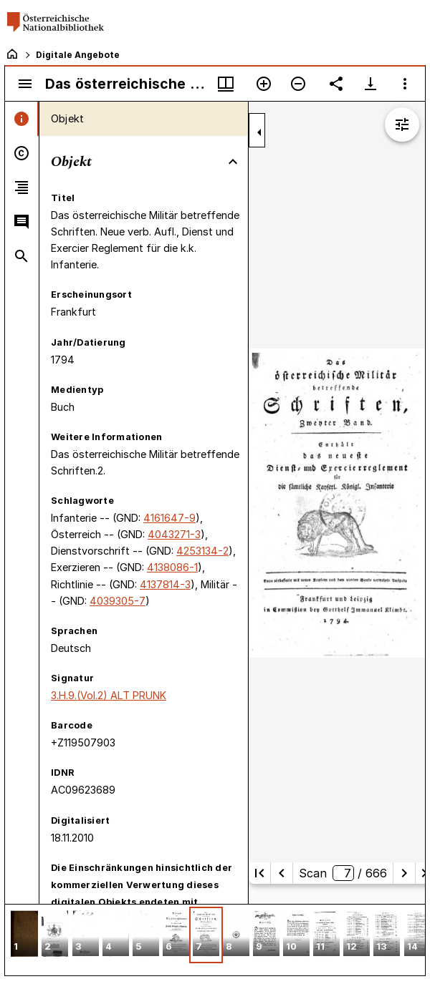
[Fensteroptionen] (405, 84)
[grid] (215, 939)
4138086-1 (172, 567)
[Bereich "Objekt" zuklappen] (233, 161)
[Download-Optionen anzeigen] (370, 84)
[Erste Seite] (259, 873)
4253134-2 (202, 551)
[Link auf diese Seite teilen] (336, 84)
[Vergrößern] (264, 84)
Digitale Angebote (78, 54)
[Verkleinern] (298, 84)
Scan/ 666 (343, 873)
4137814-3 (165, 584)
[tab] (22, 119)
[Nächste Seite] (404, 873)
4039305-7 (117, 601)
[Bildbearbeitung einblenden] (402, 124)
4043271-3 (174, 534)
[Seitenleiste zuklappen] (259, 132)
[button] (24, 935)
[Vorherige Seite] (281, 873)
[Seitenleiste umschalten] (25, 84)
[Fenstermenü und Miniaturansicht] (226, 84)
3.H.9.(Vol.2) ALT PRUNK (108, 695)
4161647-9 (169, 518)
